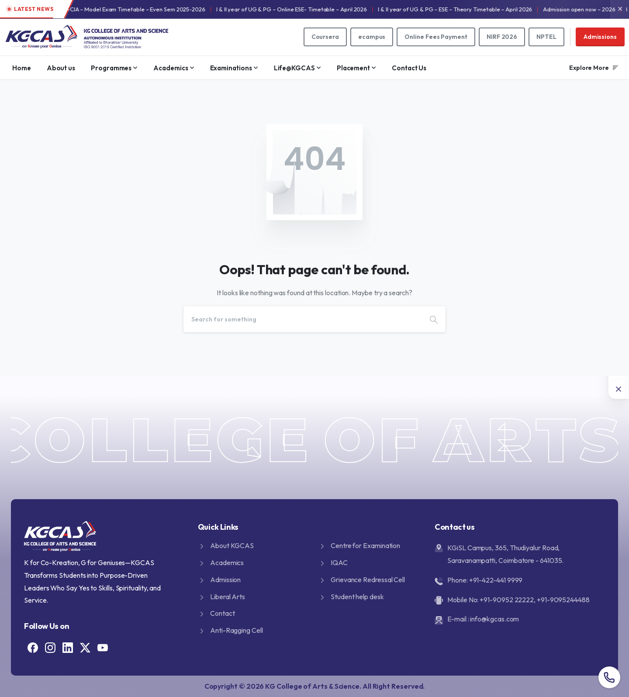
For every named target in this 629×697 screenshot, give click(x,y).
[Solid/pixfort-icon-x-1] (85, 646)
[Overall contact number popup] (609, 677)
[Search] (302, 319)
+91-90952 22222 (507, 599)
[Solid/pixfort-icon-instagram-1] (50, 646)
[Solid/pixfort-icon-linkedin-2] (67, 646)
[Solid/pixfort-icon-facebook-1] (32, 646)
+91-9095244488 (563, 599)
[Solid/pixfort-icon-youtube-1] (102, 646)
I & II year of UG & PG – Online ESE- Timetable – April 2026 (320, 9)
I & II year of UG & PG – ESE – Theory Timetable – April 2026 (483, 9)
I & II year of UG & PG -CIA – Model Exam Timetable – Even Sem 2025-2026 (136, 9)
